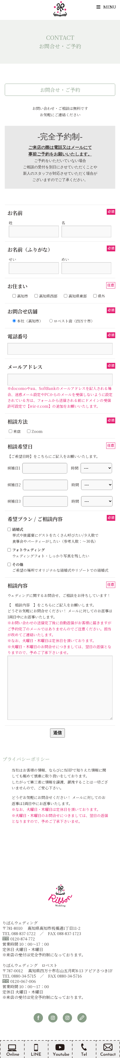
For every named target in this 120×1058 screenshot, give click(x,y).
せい (34, 263)
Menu (106, 7)
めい (86, 263)
